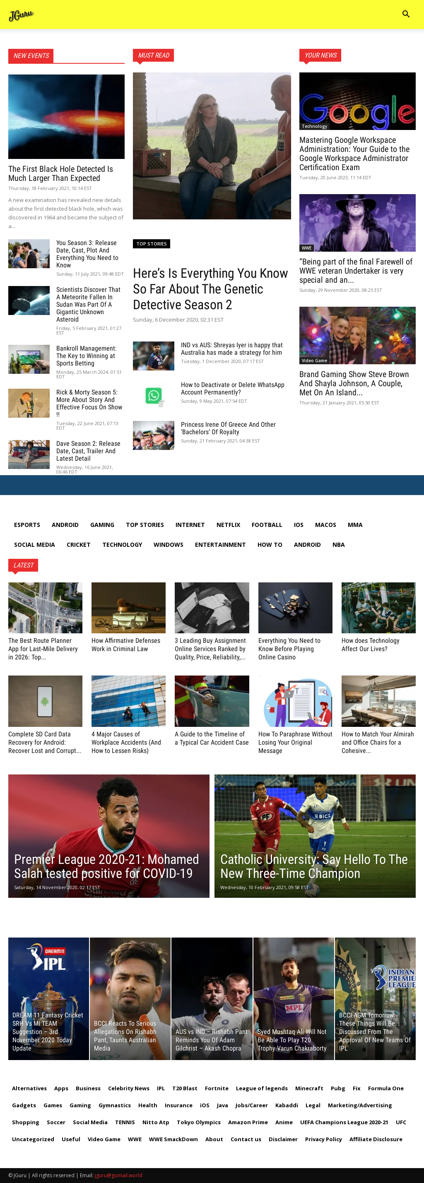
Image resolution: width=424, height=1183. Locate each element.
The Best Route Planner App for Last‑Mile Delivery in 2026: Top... (43, 649)
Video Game (314, 360)
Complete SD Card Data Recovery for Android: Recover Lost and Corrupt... (44, 742)
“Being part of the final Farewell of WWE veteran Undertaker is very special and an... (355, 271)
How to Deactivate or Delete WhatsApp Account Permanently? (232, 388)
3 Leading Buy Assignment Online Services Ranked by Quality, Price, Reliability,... (210, 649)
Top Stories (151, 243)
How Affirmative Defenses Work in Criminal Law (126, 645)
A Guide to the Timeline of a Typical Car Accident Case (212, 738)
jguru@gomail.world (118, 1175)
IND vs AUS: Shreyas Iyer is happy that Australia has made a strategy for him (232, 348)
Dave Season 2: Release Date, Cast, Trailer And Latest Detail (88, 451)
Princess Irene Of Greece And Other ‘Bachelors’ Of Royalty (228, 428)
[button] (406, 15)
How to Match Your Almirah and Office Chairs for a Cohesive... (378, 742)
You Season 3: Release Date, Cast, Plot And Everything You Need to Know (87, 254)
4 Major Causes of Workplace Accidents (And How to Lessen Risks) (126, 742)
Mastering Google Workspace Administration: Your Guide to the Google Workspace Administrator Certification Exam (354, 153)
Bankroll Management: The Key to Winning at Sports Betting (86, 355)
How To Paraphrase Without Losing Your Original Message (295, 742)
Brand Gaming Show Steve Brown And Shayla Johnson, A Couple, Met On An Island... (354, 383)
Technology (314, 126)
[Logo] (21, 14)
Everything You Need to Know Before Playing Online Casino (289, 649)
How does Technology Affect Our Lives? (371, 645)
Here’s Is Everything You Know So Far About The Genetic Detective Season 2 (210, 289)
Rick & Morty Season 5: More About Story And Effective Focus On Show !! (89, 403)
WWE (306, 248)
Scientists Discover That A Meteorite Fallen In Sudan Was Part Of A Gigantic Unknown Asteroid (88, 304)
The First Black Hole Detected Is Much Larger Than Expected (60, 173)
